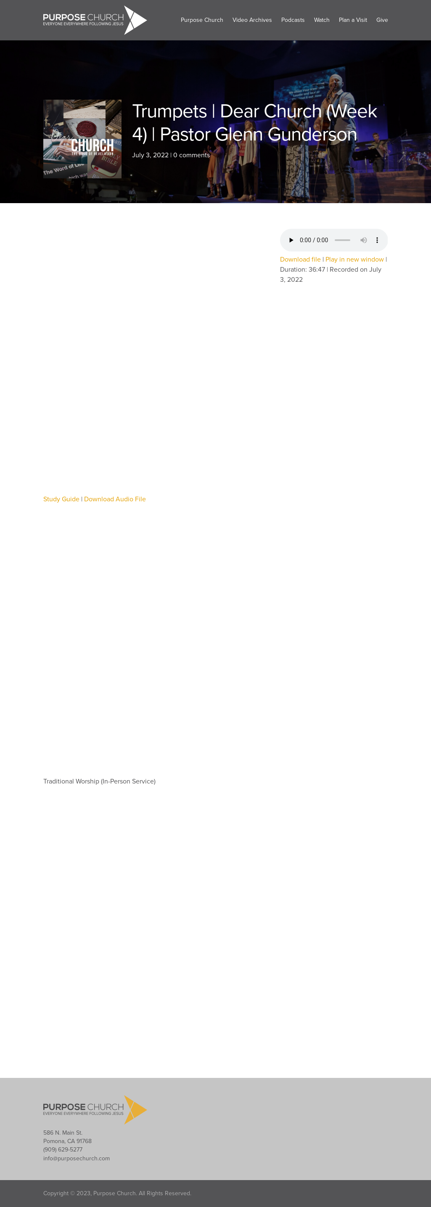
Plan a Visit (353, 20)
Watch (322, 20)
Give (382, 20)
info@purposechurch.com (76, 1158)
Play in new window (354, 259)
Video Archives (252, 20)
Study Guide (61, 499)
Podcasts (293, 20)
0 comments (191, 155)
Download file (300, 259)
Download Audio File (115, 499)
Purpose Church (202, 20)
